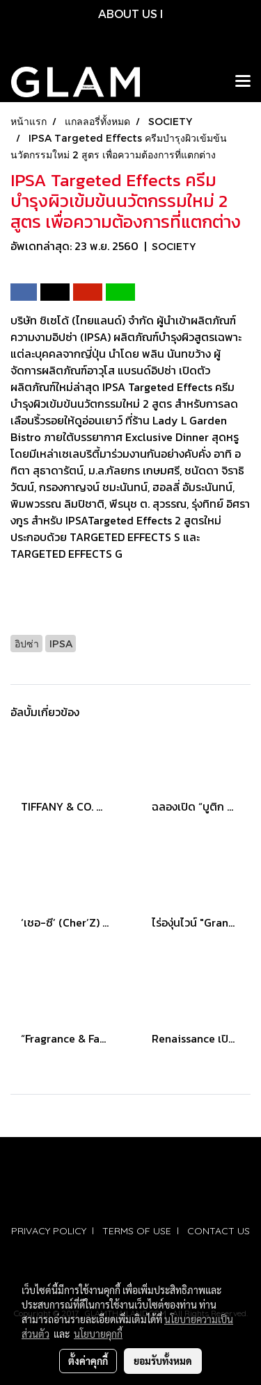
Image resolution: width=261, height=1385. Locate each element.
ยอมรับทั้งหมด (163, 1360)
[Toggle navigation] (243, 82)
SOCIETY (174, 246)
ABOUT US (127, 13)
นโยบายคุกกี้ (98, 1333)
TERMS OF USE (136, 1231)
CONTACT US (218, 1231)
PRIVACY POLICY (48, 1231)
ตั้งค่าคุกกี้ (88, 1360)
